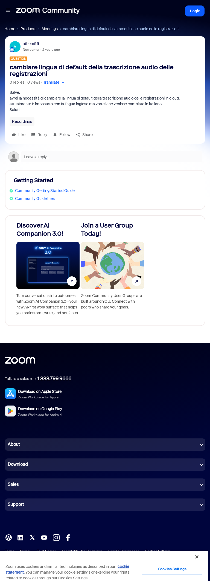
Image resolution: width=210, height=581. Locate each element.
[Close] (197, 557)
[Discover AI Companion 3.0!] (48, 270)
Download (18, 464)
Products (28, 28)
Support (16, 504)
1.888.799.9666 (54, 378)
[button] (8, 11)
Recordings (22, 121)
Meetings (50, 28)
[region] (104, 566)
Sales (13, 484)
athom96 (31, 43)
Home (9, 28)
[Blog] (8, 537)
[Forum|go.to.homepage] (48, 11)
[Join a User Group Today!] (112, 270)
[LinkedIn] (20, 537)
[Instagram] (56, 537)
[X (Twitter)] (32, 537)
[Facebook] (67, 537)
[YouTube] (44, 537)
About (14, 444)
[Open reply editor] (105, 157)
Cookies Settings (172, 569)
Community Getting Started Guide (45, 190)
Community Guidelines (35, 198)
